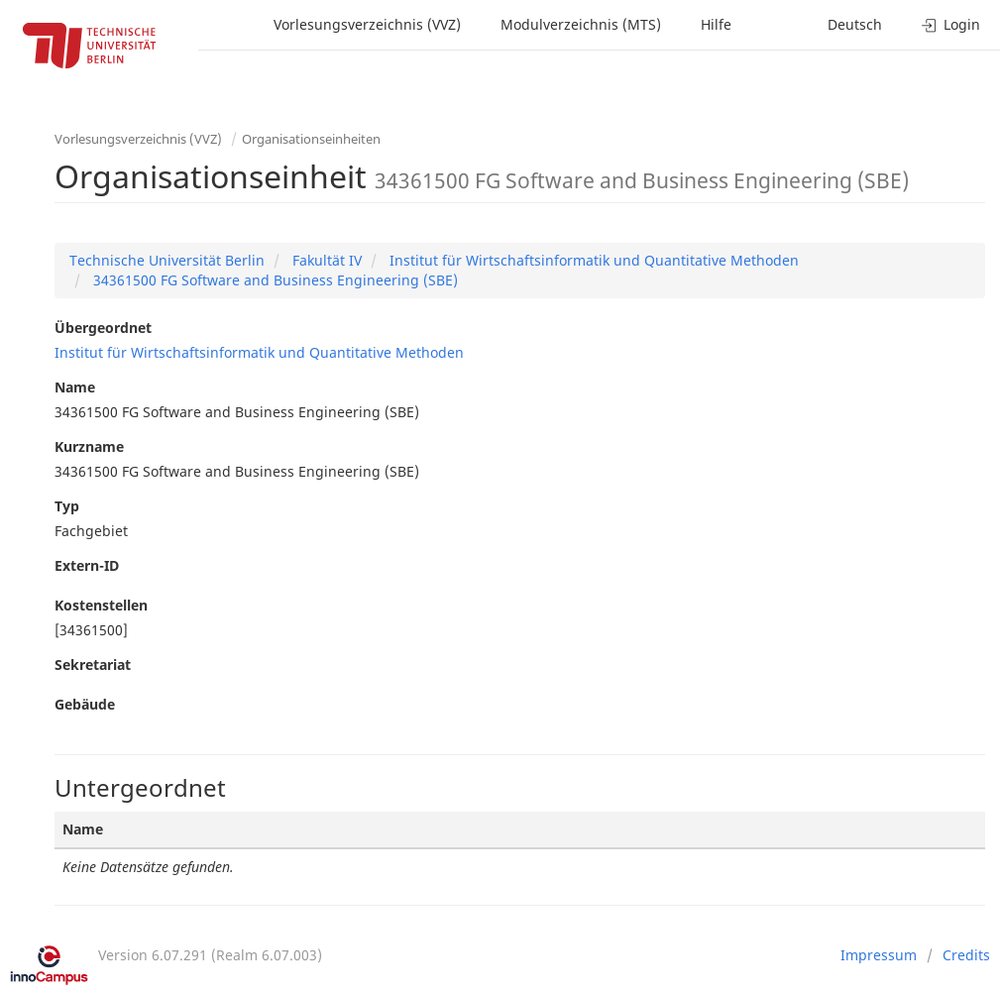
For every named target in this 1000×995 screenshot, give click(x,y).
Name (75, 387)
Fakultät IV (325, 260)
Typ (67, 506)
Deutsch (855, 24)
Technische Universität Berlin (167, 260)
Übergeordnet (103, 327)
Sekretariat (93, 664)
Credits (966, 954)
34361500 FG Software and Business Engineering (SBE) (273, 280)
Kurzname (89, 446)
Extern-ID (87, 565)
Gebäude (85, 704)
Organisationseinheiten (311, 139)
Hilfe (716, 24)
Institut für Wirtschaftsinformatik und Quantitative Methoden (592, 260)
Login (951, 24)
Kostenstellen (101, 605)
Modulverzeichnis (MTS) (580, 24)
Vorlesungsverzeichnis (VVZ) (367, 24)
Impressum (878, 954)
